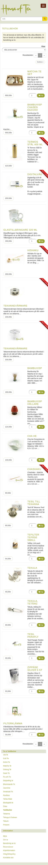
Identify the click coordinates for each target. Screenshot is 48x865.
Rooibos (6, 795)
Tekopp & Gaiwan (10, 817)
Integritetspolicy (9, 854)
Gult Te (6, 758)
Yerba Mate (7, 799)
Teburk (5, 821)
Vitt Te (5, 755)
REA (5, 836)
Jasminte (6, 788)
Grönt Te (6, 762)
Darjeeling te (8, 781)
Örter (5, 806)
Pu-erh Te (7, 777)
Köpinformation (9, 850)
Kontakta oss (8, 857)
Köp (40, 95)
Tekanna (6, 814)
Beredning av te (9, 843)
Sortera (40, 62)
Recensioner (8, 847)
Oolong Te (7, 769)
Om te (5, 840)
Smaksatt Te (8, 792)
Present (6, 825)
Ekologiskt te (8, 803)
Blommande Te (9, 784)
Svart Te (6, 773)
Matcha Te (7, 766)
